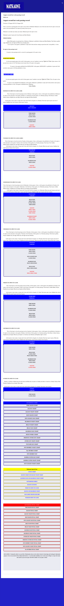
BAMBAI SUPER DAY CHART (32, 457)
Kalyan (7, 144)
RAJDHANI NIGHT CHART (32, 421)
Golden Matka (52, 287)
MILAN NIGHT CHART (32, 424)
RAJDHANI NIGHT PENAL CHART (32, 533)
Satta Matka (32, 86)
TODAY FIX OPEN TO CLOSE (32, 488)
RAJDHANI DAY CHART (32, 431)
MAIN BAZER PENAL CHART (32, 517)
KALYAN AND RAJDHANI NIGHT (32, 491)
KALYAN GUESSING (32, 484)
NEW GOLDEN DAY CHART (32, 418)
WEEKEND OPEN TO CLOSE (32, 497)
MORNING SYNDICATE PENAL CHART (32, 539)
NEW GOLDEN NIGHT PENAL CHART (32, 546)
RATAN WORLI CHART (32, 434)
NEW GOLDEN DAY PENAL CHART (32, 520)
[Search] (62, 3)
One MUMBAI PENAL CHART (32, 549)
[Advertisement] (32, 587)
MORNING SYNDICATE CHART (32, 437)
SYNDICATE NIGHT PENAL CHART (32, 536)
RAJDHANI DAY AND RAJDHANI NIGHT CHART (32, 478)
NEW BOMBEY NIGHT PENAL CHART (32, 543)
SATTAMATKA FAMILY (32, 481)
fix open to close (6, 49)
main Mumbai (34, 188)
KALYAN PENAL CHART (32, 510)
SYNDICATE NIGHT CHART (32, 441)
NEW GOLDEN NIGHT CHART (32, 463)
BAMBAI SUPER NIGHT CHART (32, 460)
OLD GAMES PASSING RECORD (32, 494)
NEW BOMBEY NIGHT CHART (32, 447)
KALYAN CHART (32, 408)
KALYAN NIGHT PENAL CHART (32, 514)
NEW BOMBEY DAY (32, 454)
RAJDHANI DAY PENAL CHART (32, 530)
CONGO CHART (32, 471)
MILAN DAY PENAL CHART (32, 523)
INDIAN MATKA (7, 38)
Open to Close (47, 61)
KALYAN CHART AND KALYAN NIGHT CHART (32, 475)
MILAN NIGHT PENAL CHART (32, 526)
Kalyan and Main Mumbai (45, 41)
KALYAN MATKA (9, 58)
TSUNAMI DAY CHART (32, 444)
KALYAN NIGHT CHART (32, 411)
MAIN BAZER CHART (32, 415)
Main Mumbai (34, 144)
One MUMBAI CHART (32, 450)
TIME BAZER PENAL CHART (32, 507)
